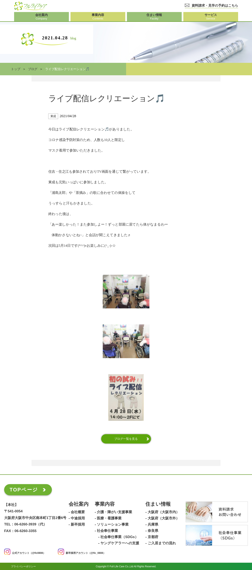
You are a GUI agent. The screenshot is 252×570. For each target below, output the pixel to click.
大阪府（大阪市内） (163, 512)
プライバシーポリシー (23, 566)
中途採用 (78, 518)
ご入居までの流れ (162, 543)
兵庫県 (153, 524)
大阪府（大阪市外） (163, 518)
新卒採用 (78, 524)
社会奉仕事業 (107, 530)
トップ (15, 69)
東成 (53, 116)
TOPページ (24, 489)
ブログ (32, 69)
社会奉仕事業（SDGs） (119, 537)
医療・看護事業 (109, 518)
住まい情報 (158, 504)
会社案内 (79, 504)
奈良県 (153, 530)
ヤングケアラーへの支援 (119, 543)
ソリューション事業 (113, 524)
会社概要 (78, 512)
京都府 (153, 537)
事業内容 (105, 504)
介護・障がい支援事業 (114, 512)
